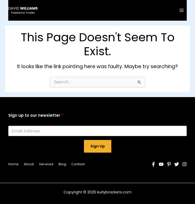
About (29, 164)
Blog (62, 164)
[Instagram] (184, 164)
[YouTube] (161, 164)
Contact (78, 164)
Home (13, 164)
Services (46, 164)
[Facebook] (153, 164)
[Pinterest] (169, 164)
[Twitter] (176, 164)
